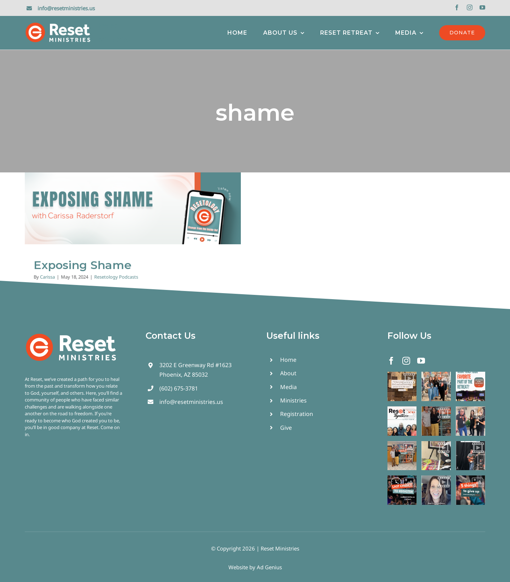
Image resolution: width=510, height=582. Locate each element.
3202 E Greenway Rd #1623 (195, 365)
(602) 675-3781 (178, 388)
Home (288, 360)
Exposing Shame (82, 265)
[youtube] (482, 7)
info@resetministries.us (66, 8)
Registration (296, 414)
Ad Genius (269, 567)
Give (286, 428)
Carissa (47, 277)
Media (288, 387)
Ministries (293, 400)
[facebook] (457, 7)
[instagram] (469, 7)
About (288, 373)
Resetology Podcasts (116, 277)
